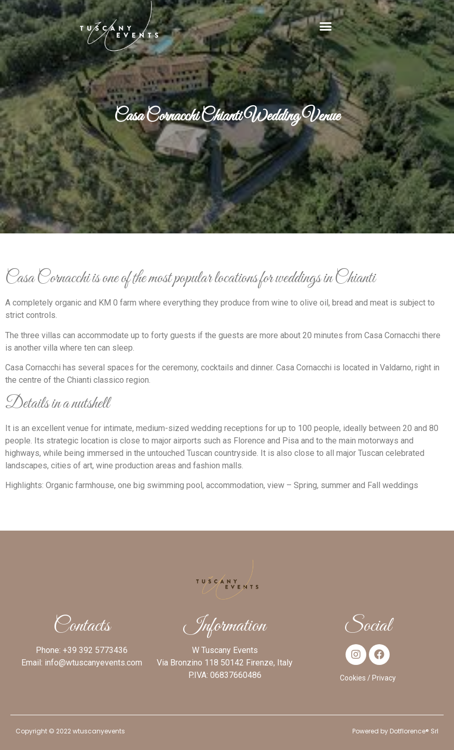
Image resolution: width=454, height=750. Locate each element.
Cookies (353, 678)
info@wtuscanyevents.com (93, 663)
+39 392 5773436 (95, 650)
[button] (326, 26)
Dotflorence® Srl (414, 731)
